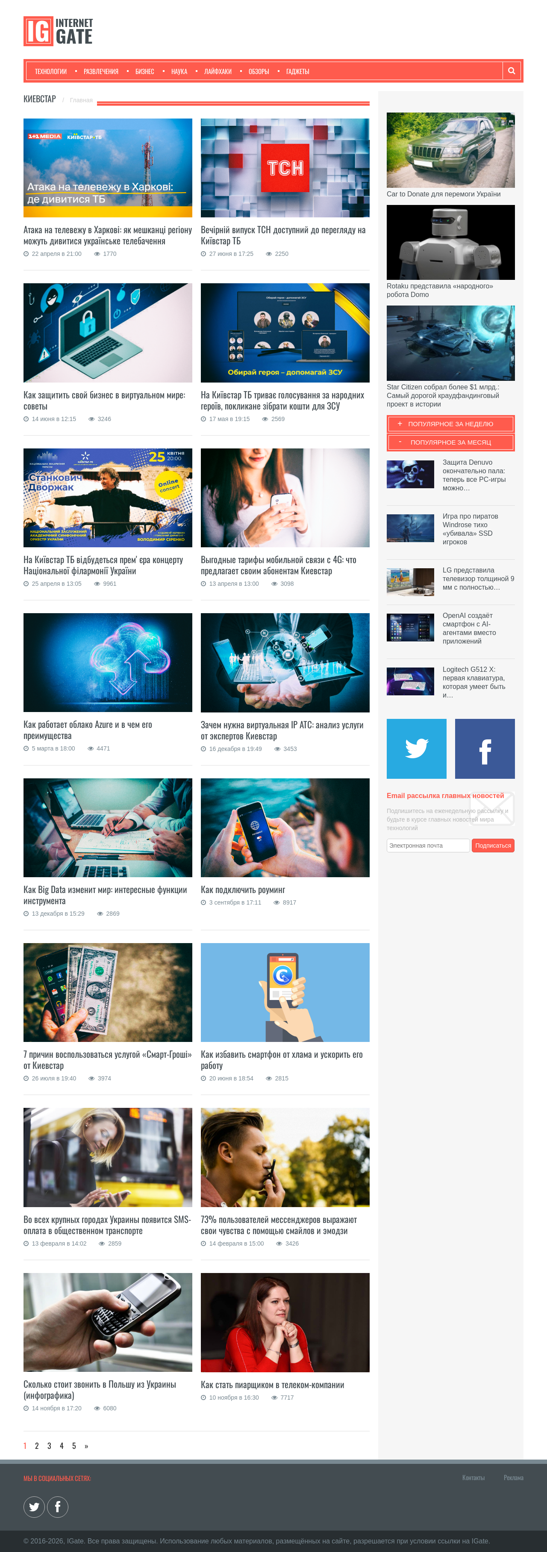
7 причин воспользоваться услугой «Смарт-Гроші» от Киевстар (108, 1059)
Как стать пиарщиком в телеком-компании (272, 1384)
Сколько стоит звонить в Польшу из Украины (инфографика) (100, 1389)
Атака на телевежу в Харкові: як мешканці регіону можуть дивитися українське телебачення (108, 235)
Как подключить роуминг (243, 889)
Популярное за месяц (451, 442)
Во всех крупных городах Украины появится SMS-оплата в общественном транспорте (107, 1224)
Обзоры (254, 71)
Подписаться (494, 845)
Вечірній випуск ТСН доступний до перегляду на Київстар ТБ (283, 235)
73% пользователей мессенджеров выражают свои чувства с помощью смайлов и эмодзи (279, 1224)
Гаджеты (293, 71)
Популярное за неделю (451, 423)
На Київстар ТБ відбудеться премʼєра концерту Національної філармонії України (103, 564)
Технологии (51, 71)
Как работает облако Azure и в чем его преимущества (88, 729)
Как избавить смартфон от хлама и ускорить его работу (282, 1059)
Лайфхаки (214, 71)
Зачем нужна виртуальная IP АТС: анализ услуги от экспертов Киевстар (282, 730)
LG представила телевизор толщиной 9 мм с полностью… (479, 579)
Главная (81, 100)
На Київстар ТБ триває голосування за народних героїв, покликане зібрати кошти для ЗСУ (282, 400)
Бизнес (140, 71)
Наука (175, 71)
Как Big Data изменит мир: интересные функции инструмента (105, 894)
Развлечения (96, 71)
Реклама (513, 1477)
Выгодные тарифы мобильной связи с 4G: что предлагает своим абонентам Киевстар (278, 564)
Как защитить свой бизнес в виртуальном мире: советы (104, 400)
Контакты (473, 1477)
